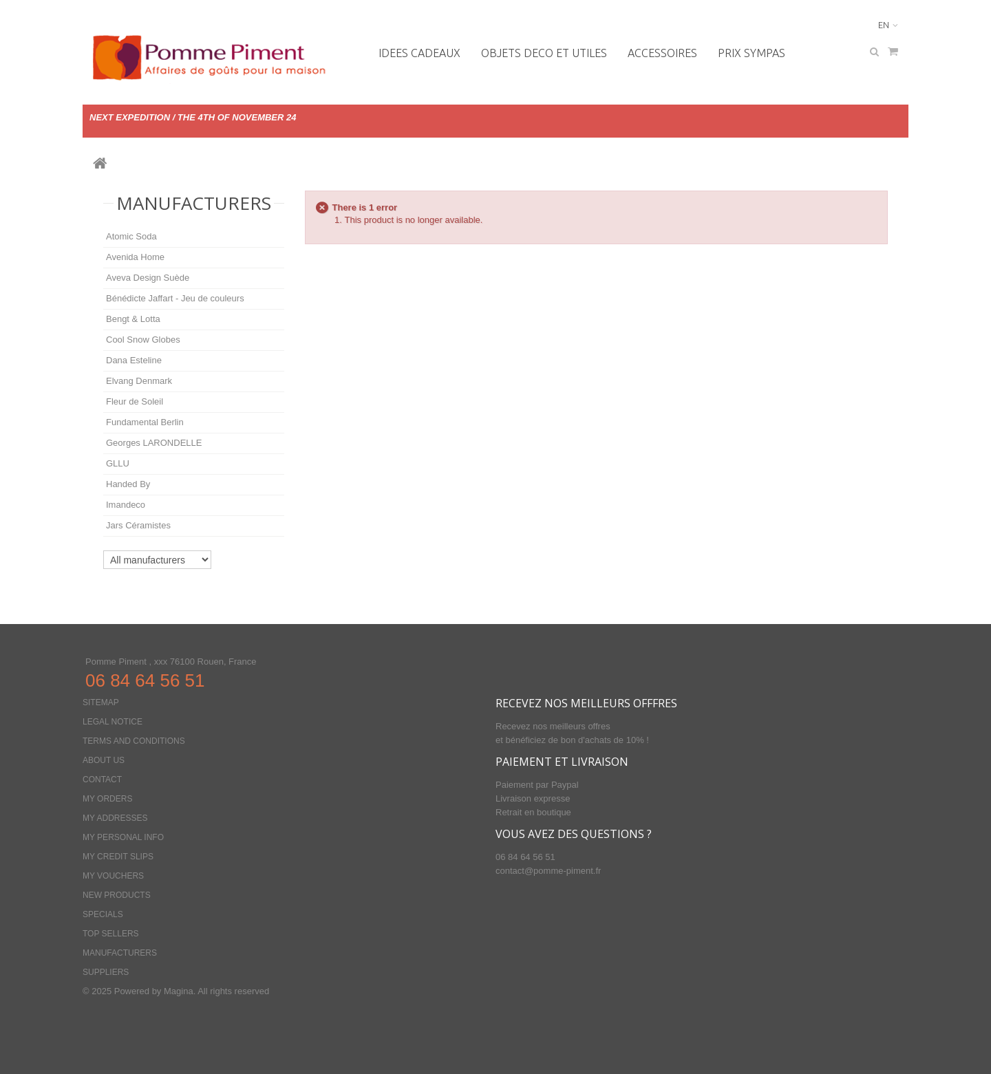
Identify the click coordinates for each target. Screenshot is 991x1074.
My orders (107, 799)
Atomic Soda (131, 236)
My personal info (123, 837)
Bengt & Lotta (133, 319)
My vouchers (113, 876)
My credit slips (118, 856)
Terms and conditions (134, 741)
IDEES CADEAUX (419, 53)
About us (104, 760)
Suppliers (106, 972)
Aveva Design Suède (147, 277)
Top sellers (111, 933)
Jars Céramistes (138, 525)
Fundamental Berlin (145, 422)
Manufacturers (193, 203)
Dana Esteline (134, 360)
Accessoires (662, 53)
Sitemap (101, 702)
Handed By (128, 484)
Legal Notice (112, 722)
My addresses (115, 818)
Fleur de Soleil (134, 401)
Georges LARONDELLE (154, 443)
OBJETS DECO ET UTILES (544, 53)
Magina (178, 991)
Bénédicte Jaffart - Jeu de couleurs (175, 298)
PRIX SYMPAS (751, 53)
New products (117, 895)
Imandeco (125, 505)
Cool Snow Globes (143, 339)
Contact (102, 779)
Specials (103, 914)
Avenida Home (135, 257)
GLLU (117, 463)
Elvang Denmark (139, 381)
